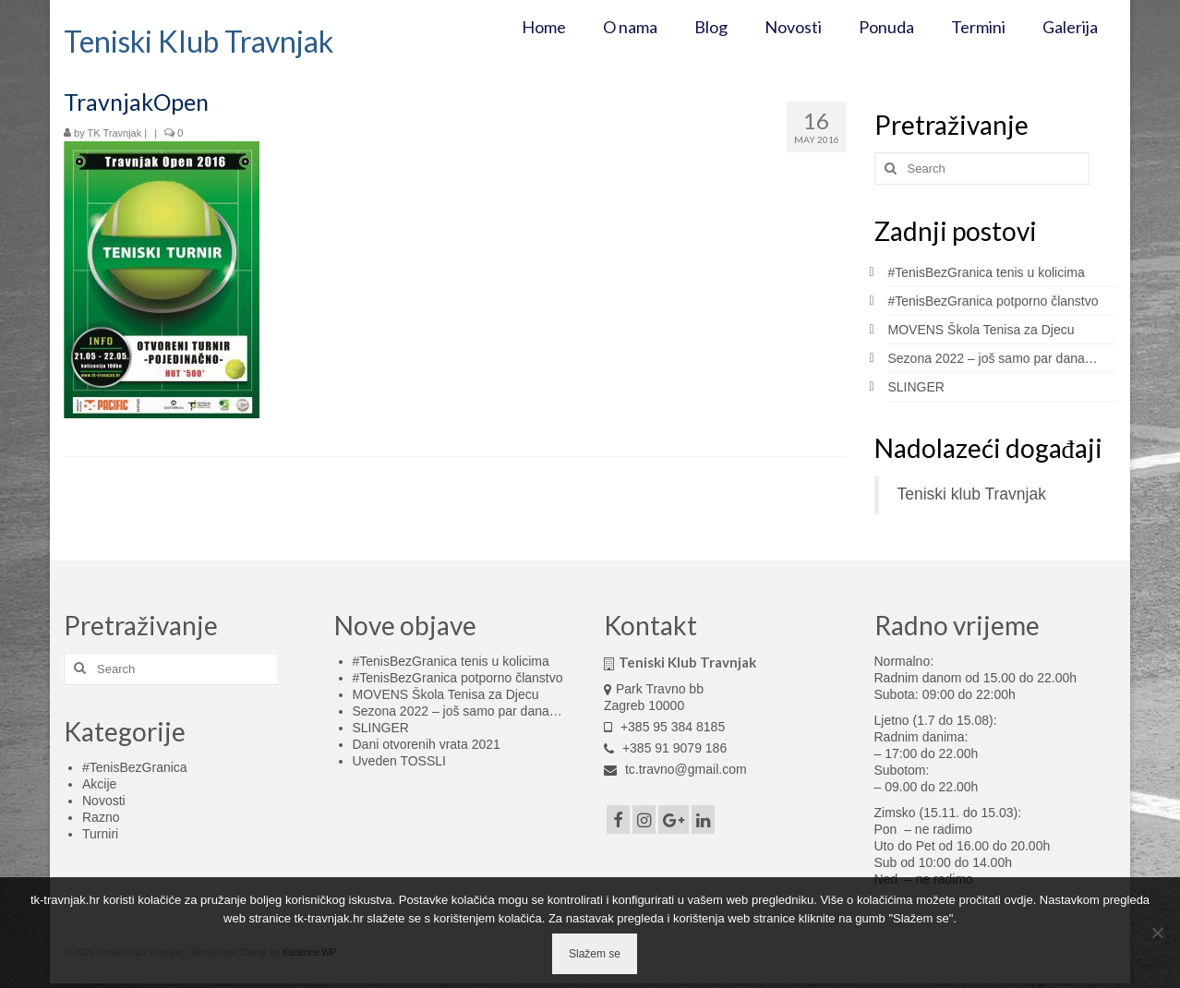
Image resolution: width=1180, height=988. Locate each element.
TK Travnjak (115, 133)
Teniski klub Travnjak (971, 494)
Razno (100, 817)
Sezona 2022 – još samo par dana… (993, 358)
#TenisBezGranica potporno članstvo (993, 301)
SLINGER (916, 387)
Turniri (100, 833)
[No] (1157, 932)
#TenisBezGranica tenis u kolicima (986, 272)
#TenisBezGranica (134, 767)
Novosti (104, 800)
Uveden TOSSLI (399, 760)
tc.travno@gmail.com (675, 769)
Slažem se (594, 953)
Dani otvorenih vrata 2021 (426, 744)
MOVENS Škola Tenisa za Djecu (981, 329)
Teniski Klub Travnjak (198, 41)
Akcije (99, 784)
